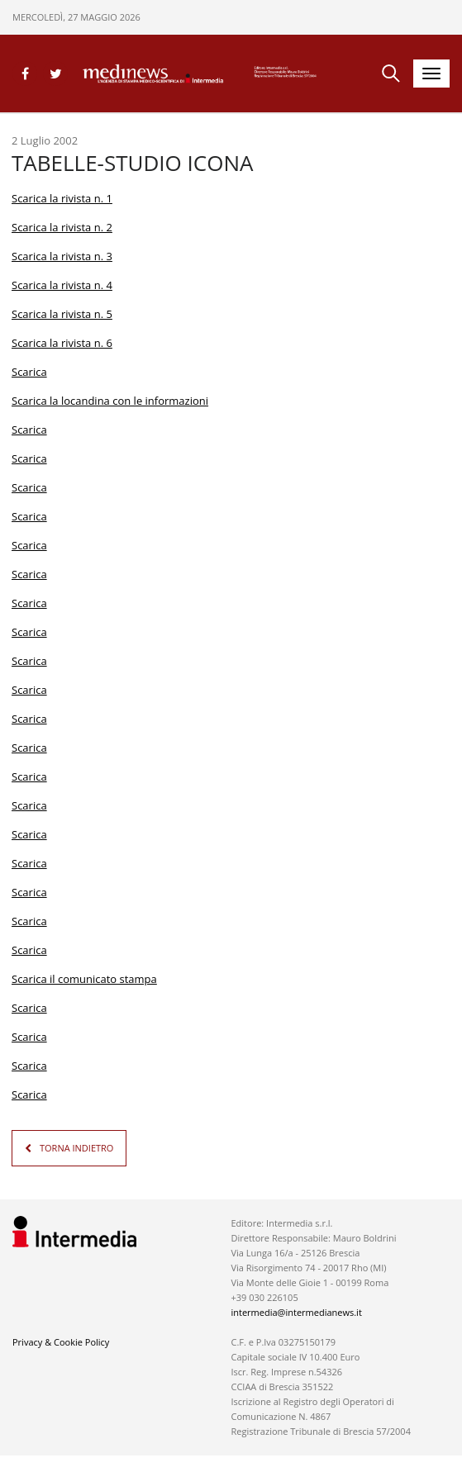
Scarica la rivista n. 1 (62, 198)
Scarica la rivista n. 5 (62, 313)
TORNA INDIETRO (76, 1148)
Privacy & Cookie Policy (60, 1342)
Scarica (29, 371)
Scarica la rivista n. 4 (62, 285)
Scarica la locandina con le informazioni (110, 400)
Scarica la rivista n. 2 (62, 227)
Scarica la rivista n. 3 (62, 256)
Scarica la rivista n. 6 (62, 342)
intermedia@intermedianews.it (296, 1312)
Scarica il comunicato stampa (84, 978)
